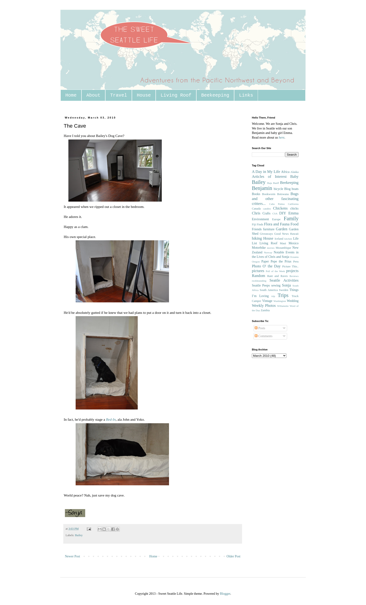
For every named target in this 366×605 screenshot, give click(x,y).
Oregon (256, 261)
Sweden (283, 290)
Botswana (283, 194)
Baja (269, 183)
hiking (257, 238)
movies (270, 247)
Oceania (294, 256)
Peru (296, 261)
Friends (257, 229)
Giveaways (266, 233)
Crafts (266, 213)
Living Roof (176, 95)
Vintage (267, 301)
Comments (263, 336)
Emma (293, 213)
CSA (275, 213)
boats (295, 189)
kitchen (288, 238)
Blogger (225, 593)
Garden (281, 229)
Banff (276, 183)
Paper (265, 261)
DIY (282, 213)
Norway (268, 252)
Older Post (234, 556)
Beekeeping (215, 95)
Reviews (294, 276)
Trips (283, 295)
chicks (294, 208)
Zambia (265, 310)
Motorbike (259, 247)
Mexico (294, 243)
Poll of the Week (275, 271)
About (93, 95)
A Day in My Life (266, 171)
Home (71, 95)
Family (291, 218)
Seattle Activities (284, 280)
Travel (118, 95)
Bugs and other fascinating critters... (275, 199)
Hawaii (294, 233)
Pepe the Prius (281, 261)
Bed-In (111, 419)
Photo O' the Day (266, 266)
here (281, 137)
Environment (260, 219)
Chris (256, 213)
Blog (287, 189)
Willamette (283, 305)
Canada (256, 208)
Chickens (280, 208)
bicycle (278, 189)
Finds (260, 224)
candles (267, 208)
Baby (294, 176)
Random (258, 275)
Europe (276, 219)
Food (294, 224)
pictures (258, 271)
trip (273, 296)
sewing (276, 285)
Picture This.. (290, 266)
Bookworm (268, 194)
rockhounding (259, 280)
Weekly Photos (264, 305)
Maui (283, 243)
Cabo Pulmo (277, 204)
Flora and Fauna (276, 224)
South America (269, 290)
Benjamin (262, 188)
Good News (281, 233)
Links (246, 95)
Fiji (254, 224)
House (144, 95)
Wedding (293, 301)
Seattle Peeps (261, 285)
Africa (285, 172)
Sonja (286, 285)
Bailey (79, 535)
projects (292, 271)
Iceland (278, 238)
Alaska (294, 172)
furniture (268, 229)
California (293, 204)
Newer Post (72, 556)
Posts (260, 328)
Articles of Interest (269, 176)
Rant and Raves (277, 276)
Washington (280, 301)
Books (256, 194)
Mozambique (283, 247)
